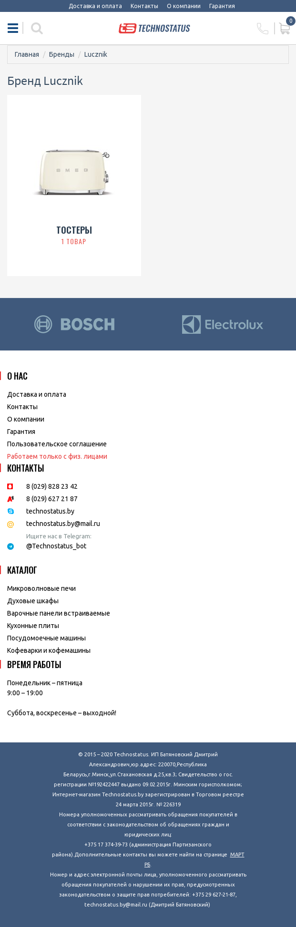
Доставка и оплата (95, 6)
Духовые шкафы (33, 601)
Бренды (61, 54)
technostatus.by (50, 511)
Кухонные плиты (33, 625)
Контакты (144, 6)
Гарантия (222, 6)
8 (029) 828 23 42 (52, 486)
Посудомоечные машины (46, 638)
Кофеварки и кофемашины (49, 650)
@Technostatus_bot (56, 546)
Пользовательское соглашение (57, 444)
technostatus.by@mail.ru (63, 523)
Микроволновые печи (41, 588)
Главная (27, 54)
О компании (184, 6)
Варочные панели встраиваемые (58, 613)
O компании (25, 419)
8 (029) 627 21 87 (52, 499)
